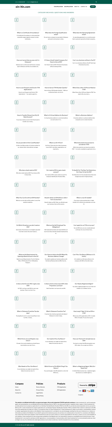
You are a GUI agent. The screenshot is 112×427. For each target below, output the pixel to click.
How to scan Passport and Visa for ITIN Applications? (28, 88)
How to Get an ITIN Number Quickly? (56, 87)
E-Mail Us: (32, 2)
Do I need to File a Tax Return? (56, 339)
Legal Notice (39, 393)
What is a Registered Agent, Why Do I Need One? (84, 367)
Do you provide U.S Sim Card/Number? (28, 143)
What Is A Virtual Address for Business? (56, 115)
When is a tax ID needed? (84, 197)
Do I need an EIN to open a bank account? (56, 171)
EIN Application (61, 390)
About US (76, 6)
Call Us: (20, 2)
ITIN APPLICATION (58, 6)
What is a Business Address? (84, 115)
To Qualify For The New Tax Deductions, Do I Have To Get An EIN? (84, 171)
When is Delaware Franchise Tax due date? (28, 312)
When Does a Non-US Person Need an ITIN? (84, 88)
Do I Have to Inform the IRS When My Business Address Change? (56, 255)
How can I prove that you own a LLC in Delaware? (28, 61)
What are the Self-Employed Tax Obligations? (56, 226)
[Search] (96, 2)
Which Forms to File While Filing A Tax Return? (56, 367)
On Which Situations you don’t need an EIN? (28, 226)
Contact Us (18, 393)
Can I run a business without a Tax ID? (84, 60)
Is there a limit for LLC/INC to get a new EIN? (28, 284)
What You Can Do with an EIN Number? (28, 197)
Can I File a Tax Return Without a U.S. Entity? (84, 255)
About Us (17, 390)
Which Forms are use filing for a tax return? (28, 339)
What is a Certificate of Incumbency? (28, 32)
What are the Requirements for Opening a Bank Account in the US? (28, 255)
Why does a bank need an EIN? (28, 170)
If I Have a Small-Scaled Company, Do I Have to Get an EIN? (56, 61)
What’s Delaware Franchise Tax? (56, 311)
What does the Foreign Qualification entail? (56, 33)
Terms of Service (40, 387)
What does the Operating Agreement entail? (84, 33)
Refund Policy (40, 395)
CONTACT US (84, 6)
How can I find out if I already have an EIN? (84, 339)
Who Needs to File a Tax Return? (28, 366)
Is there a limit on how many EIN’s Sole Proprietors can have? (56, 284)
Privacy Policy (40, 390)
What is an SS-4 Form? (56, 143)
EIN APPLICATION (68, 6)
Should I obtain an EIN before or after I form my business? (56, 198)
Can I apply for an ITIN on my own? (84, 225)
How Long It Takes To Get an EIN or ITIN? (84, 312)
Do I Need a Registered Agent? (84, 284)
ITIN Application (61, 387)
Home (16, 387)
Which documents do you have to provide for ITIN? (84, 143)
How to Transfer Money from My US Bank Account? (28, 116)
